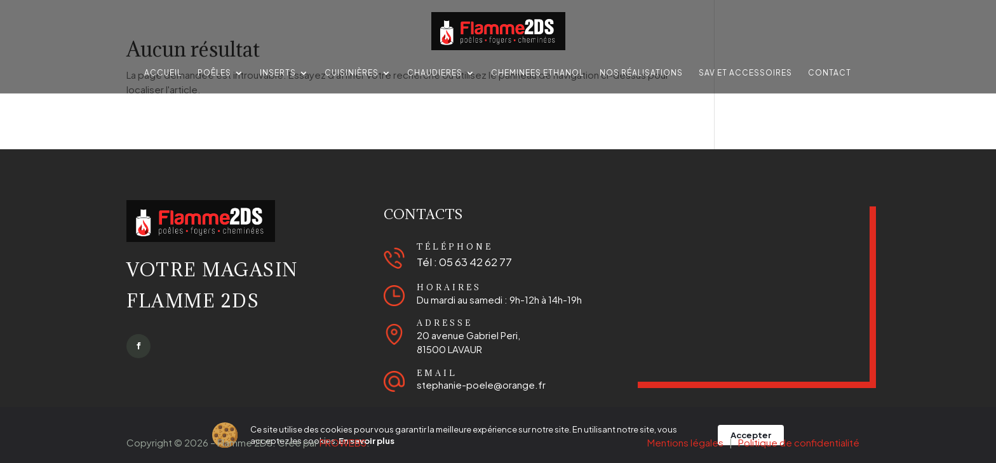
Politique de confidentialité (798, 442)
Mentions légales (685, 442)
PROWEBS (343, 442)
